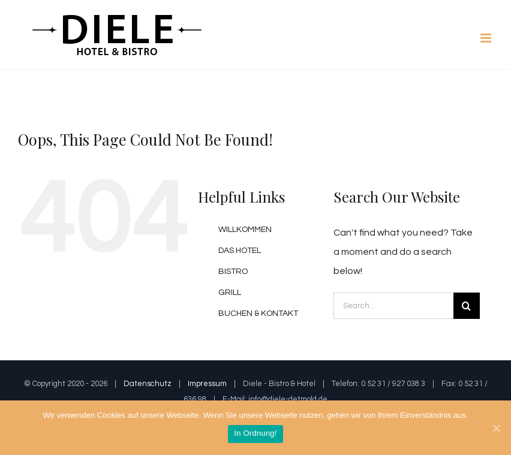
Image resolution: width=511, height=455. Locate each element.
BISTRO (233, 271)
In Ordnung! (255, 433)
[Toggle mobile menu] (486, 38)
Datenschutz (148, 383)
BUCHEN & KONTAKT (258, 313)
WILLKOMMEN (245, 229)
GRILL (229, 292)
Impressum (207, 383)
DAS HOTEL (239, 250)
